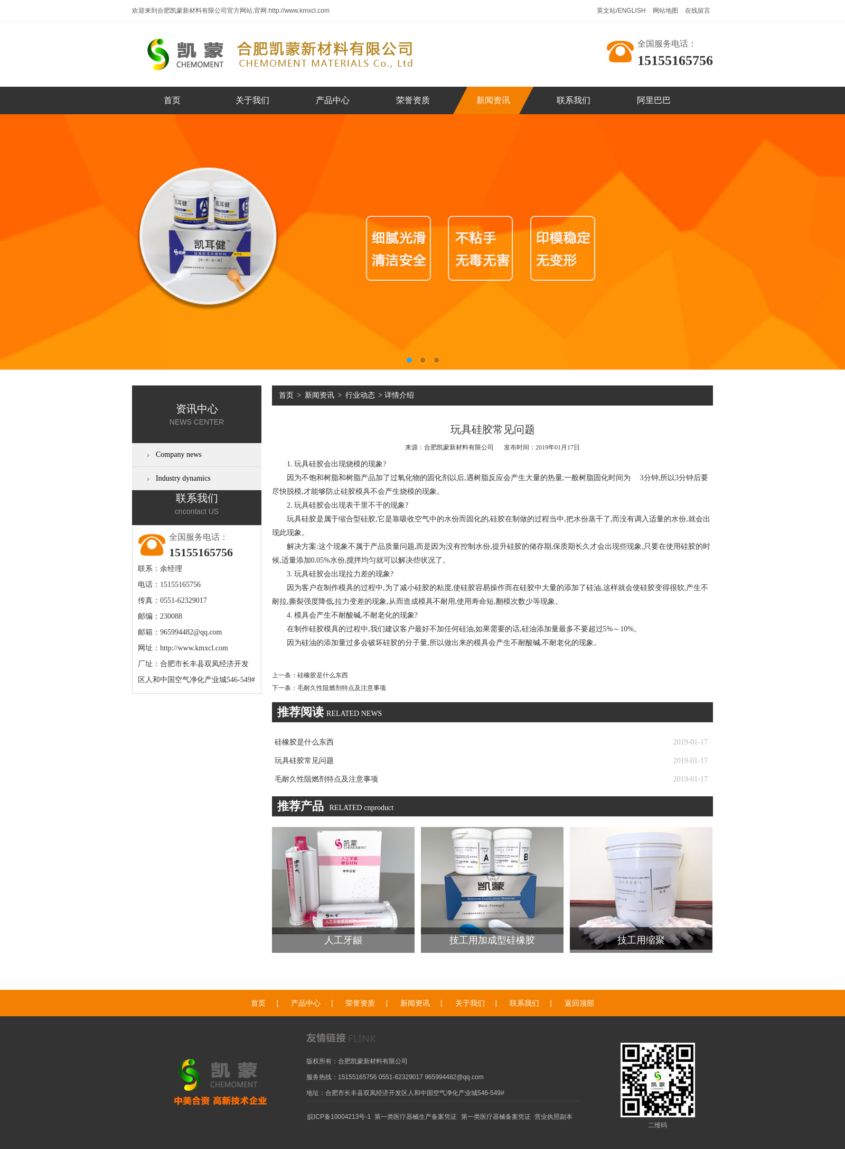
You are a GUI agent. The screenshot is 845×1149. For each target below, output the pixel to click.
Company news (179, 454)
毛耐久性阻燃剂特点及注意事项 (341, 688)
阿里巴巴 (654, 100)
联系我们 (573, 100)
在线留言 (697, 10)
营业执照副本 (553, 1116)
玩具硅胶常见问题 (304, 761)
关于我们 (252, 100)
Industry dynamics (183, 478)
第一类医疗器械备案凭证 (496, 1116)
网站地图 (666, 10)
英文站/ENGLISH (622, 10)
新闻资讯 (493, 100)
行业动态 (360, 395)
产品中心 (333, 100)
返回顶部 (579, 1003)
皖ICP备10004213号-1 (339, 1116)
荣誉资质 (413, 100)
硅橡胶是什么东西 (322, 675)
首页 (172, 100)
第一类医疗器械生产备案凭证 (415, 1116)
